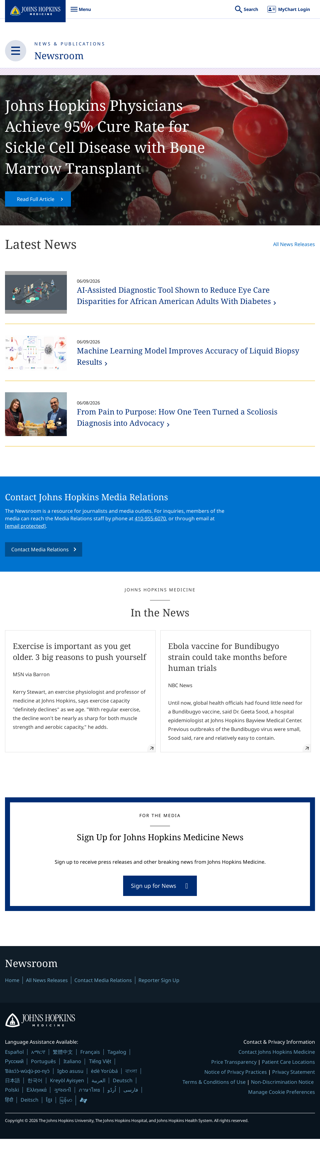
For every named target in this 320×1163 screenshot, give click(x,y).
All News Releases (294, 264)
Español (14, 1076)
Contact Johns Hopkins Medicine (276, 1076)
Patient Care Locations (288, 1086)
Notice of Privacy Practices (235, 1096)
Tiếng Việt (100, 1085)
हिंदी (9, 1124)
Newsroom (63, 55)
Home (12, 1004)
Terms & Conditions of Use (214, 1106)
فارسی (130, 1113)
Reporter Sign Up (158, 1004)
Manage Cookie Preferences (281, 1116)
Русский (14, 1085)
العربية (98, 1104)
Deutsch (122, 1104)
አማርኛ (38, 1076)
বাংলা (131, 1095)
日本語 (12, 1104)
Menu (80, 12)
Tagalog (117, 1076)
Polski (12, 1113)
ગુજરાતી (62, 1113)
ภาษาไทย (89, 1113)
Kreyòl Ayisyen (67, 1104)
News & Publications (70, 44)
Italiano (72, 1085)
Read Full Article (35, 218)
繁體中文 (63, 1076)
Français (90, 1076)
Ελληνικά (37, 1114)
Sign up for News (153, 908)
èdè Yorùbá (104, 1095)
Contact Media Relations (40, 569)
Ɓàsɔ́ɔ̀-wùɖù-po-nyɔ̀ (27, 1095)
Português (43, 1085)
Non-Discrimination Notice (282, 1106)
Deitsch (29, 1123)
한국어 (35, 1104)
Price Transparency (234, 1086)
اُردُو (112, 1113)
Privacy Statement (293, 1096)
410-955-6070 (150, 538)
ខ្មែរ (49, 1123)
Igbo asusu (70, 1095)
